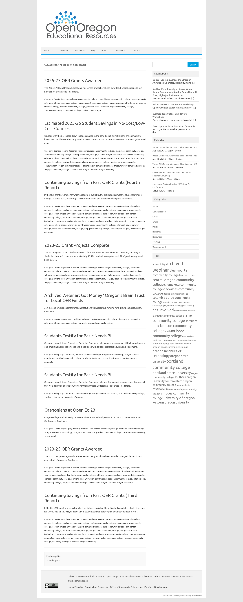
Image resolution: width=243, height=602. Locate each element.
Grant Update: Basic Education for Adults (173, 126)
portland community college (72, 107)
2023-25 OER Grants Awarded (73, 448)
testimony (96, 358)
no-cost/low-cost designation (92, 158)
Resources (80, 50)
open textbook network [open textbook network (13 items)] (180, 344)
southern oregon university (123, 162)
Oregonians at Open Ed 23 (69, 410)
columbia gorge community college (114, 99)
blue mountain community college (81, 206)
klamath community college (89, 214)
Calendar (63, 50)
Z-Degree (119, 50)
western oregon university (102, 169)
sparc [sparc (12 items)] (179, 385)
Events (57, 319)
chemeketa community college (129, 151)
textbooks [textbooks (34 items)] (159, 389)
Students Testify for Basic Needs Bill (79, 335)
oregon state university (66, 221)
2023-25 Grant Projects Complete (76, 245)
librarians (70, 354)
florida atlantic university (133, 471)
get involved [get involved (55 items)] (163, 310)
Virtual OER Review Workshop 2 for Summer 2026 (174, 156)
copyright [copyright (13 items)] (167, 302)
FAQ (93, 50)
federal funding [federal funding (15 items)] (174, 305)
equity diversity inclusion (77, 429)
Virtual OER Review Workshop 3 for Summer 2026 (174, 164)
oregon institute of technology (124, 103)
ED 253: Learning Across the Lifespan (171, 80)
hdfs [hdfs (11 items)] (176, 311)
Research (73, 151)
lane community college (113, 214)
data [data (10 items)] (174, 302)
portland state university (97, 107)
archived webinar (81, 319)
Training (156, 242)
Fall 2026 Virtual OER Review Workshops (173, 104)
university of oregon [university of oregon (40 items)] (179, 398)
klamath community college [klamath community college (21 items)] (168, 315)
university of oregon (92, 110)
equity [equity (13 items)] (164, 305)
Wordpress (197, 596)
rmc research (50, 436)
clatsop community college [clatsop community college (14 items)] (175, 294)
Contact (136, 50)
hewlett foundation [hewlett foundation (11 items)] (186, 311)
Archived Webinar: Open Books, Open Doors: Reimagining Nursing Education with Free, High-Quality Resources (174, 92)
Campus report (61, 151)
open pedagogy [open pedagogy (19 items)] (160, 343)
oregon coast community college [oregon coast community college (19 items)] (170, 346)
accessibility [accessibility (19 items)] (159, 264)
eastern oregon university (110, 154)
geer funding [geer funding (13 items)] (188, 305)
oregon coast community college (93, 103)
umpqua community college (57, 169)
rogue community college (121, 107)
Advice (155, 206)
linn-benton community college (104, 429)
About (47, 50)
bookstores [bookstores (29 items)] (187, 275)
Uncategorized (159, 247)
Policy (56, 354)
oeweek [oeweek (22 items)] (167, 340)
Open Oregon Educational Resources (124, 576)
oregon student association (104, 393)
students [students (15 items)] (186, 385)
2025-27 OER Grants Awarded (73, 80)
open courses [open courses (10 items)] (178, 340)
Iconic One (167, 596)
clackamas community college (58, 154)
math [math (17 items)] (168, 331)
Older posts (53, 560)
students (87, 358)
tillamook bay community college (98, 166)
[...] (193, 83)
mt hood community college (64, 103)
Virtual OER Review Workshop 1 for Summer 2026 (174, 147)
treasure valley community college (129, 166)
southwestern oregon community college (63, 110)
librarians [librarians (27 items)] (191, 320)
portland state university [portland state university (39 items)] (171, 373)
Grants (104, 50)
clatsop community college (85, 154)
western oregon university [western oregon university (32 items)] (170, 402)
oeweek (82, 323)
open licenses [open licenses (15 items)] (189, 340)
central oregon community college (81, 99)
